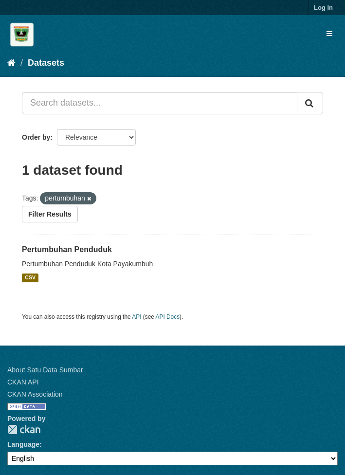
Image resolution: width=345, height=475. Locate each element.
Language (23, 444)
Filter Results (50, 214)
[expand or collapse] (329, 33)
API (136, 316)
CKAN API (23, 382)
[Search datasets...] (159, 103)
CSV (30, 278)
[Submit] (310, 103)
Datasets (46, 63)
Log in (323, 7)
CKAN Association (35, 394)
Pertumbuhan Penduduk (67, 249)
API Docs (168, 316)
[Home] (11, 63)
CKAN (23, 429)
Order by (36, 137)
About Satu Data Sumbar (45, 370)
